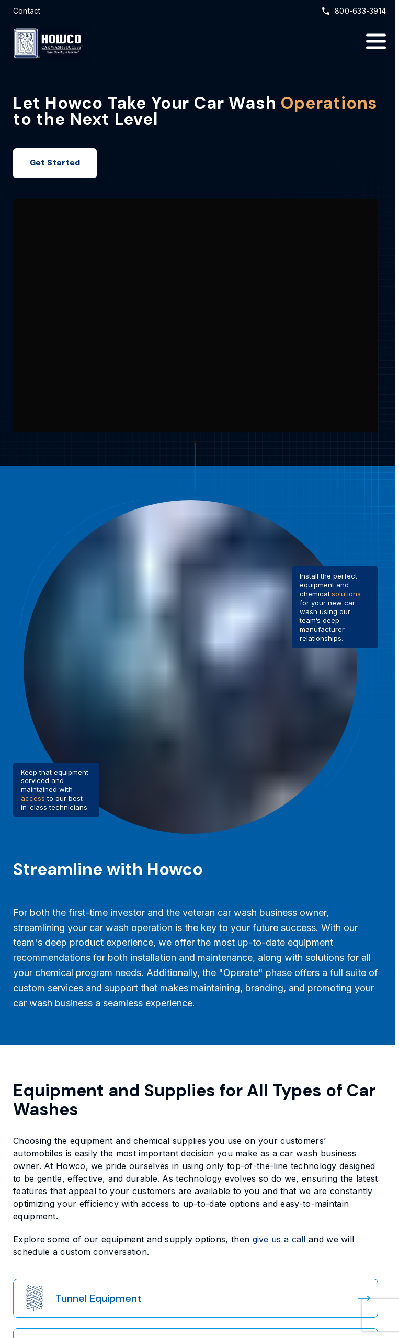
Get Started (55, 163)
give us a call (279, 1239)
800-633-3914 (354, 10)
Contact (27, 10)
